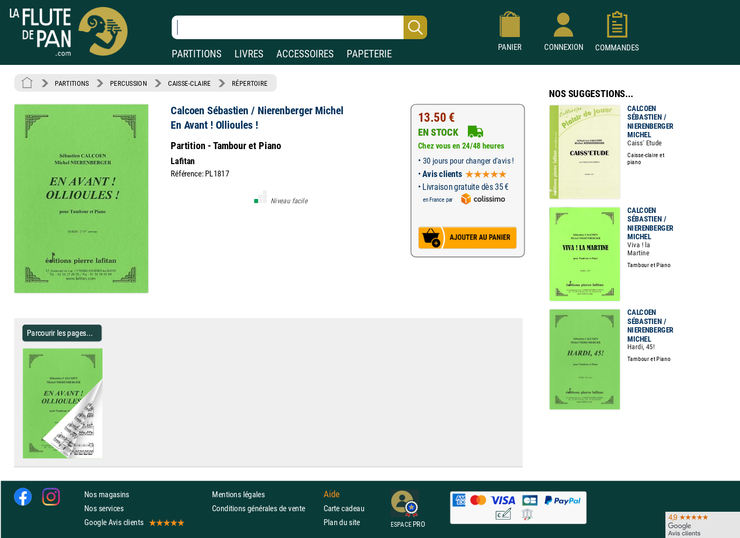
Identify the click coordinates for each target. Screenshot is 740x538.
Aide (332, 494)
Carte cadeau (344, 508)
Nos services (103, 508)
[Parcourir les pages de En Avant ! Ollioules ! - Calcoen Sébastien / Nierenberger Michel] (106, 456)
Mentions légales (238, 494)
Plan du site (342, 522)
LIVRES (249, 54)
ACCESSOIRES (305, 54)
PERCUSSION (128, 83)
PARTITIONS (197, 54)
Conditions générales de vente (265, 508)
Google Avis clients (133, 522)
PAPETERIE (369, 54)
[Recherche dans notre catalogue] (299, 27)
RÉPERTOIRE (249, 83)
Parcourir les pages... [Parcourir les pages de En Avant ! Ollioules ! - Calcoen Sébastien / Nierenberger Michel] (60, 332)
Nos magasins (106, 494)
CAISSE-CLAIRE (189, 83)
